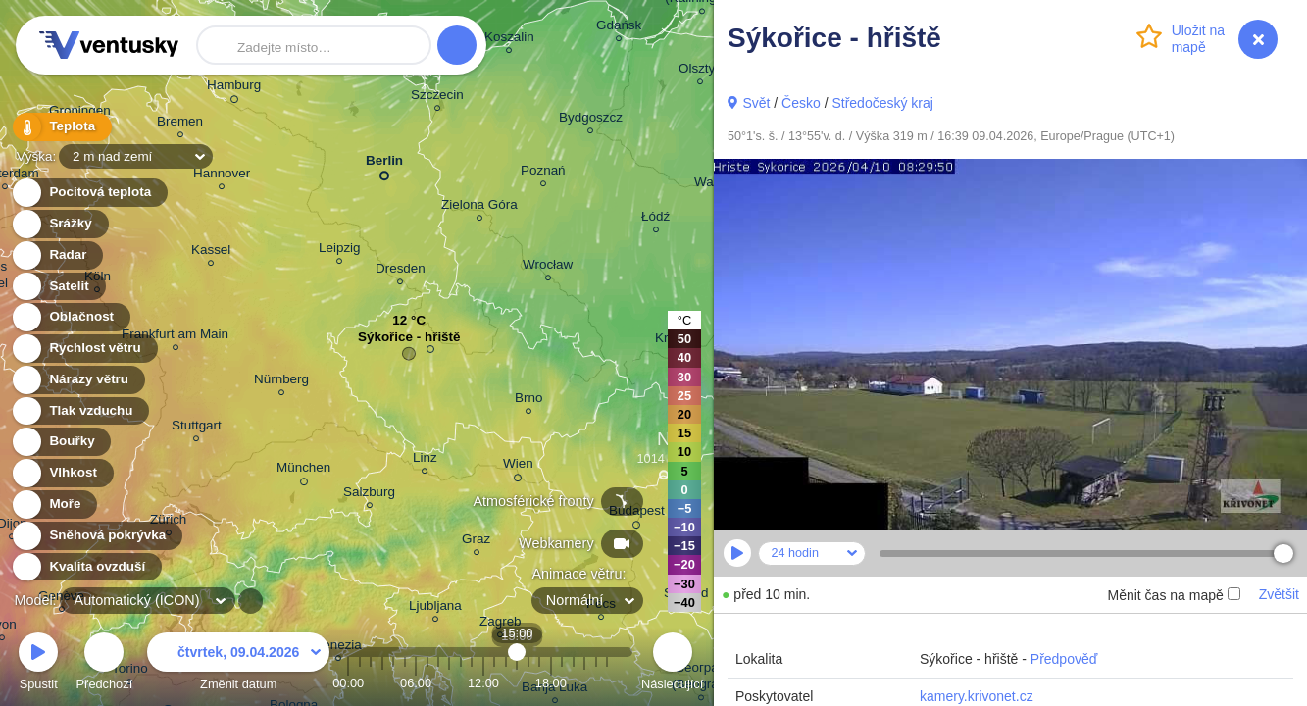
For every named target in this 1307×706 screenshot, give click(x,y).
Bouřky (60, 442)
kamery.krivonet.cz (976, 696)
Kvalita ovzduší (85, 567)
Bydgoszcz (591, 120)
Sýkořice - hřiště (409, 341)
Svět (756, 103)
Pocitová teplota (88, 192)
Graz (476, 541)
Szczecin (437, 97)
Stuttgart (197, 428)
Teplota (60, 127)
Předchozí (104, 664)
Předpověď (1064, 659)
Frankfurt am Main (175, 337)
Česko (801, 103)
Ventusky (105, 45)
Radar (56, 255)
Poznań (543, 173)
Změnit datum (238, 664)
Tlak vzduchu (79, 411)
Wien (518, 467)
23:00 (607, 683)
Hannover (221, 176)
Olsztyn (701, 71)
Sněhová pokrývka (96, 536)
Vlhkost (61, 473)
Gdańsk (618, 28)
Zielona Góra (479, 207)
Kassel (210, 252)
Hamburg (234, 88)
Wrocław (548, 267)
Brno (528, 400)
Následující (672, 664)
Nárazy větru (77, 380)
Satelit (57, 287)
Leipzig (340, 250)
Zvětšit (1279, 594)
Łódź (655, 219)
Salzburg (369, 494)
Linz (425, 460)
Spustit (38, 664)
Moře (53, 504)
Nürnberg (281, 382)
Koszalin (509, 39)
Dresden (401, 271)
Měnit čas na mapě (1173, 595)
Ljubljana (435, 608)
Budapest (637, 514)
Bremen (180, 124)
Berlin (384, 164)
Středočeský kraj (881, 103)
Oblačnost (70, 317)
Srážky (59, 224)
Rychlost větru (83, 348)
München (303, 470)
